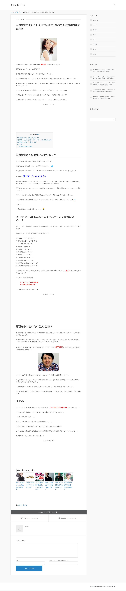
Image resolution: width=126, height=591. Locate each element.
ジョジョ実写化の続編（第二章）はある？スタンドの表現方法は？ (39, 485)
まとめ (19, 144)
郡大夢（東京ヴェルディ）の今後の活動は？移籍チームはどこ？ (59, 485)
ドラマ (95, 25)
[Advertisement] (48, 117)
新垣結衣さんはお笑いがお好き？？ (28, 138)
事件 (94, 34)
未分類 (25, 503)
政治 (94, 39)
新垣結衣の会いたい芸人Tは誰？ (27, 142)
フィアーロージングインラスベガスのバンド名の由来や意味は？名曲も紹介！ (104, 77)
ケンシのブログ (18, 5)
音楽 (94, 54)
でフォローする (30, 517)
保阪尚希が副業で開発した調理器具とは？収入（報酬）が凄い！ (49, 485)
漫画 (94, 49)
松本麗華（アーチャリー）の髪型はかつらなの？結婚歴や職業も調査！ (104, 70)
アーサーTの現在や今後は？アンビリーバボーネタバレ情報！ (30, 485)
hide (38, 134)
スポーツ (95, 20)
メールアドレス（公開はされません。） (58, 561)
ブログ (20, 503)
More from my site (25, 146)
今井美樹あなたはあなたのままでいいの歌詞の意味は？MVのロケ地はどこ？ (104, 90)
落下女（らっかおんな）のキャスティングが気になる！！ (34, 140)
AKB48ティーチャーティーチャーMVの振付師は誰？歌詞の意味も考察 (104, 97)
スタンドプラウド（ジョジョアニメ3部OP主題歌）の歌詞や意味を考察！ (104, 83)
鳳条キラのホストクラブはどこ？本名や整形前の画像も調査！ (20, 485)
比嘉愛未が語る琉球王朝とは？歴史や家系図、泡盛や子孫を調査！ (68, 485)
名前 (17, 561)
